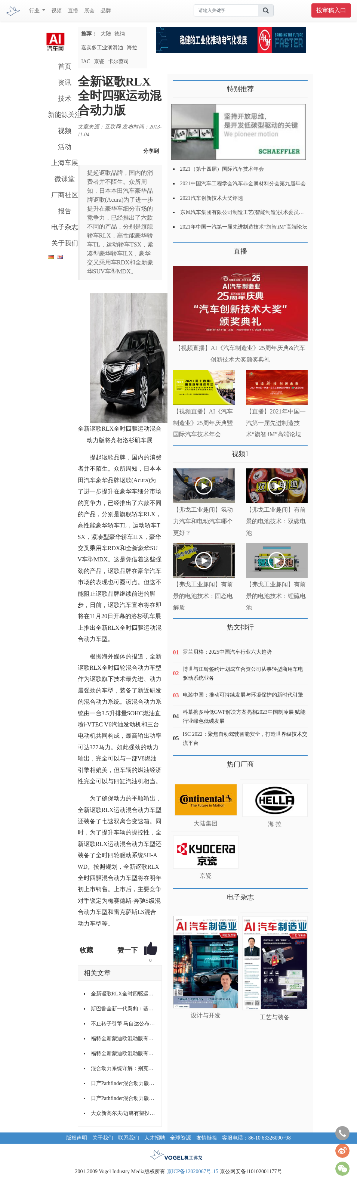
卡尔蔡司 (118, 61)
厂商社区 (64, 195)
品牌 (106, 10)
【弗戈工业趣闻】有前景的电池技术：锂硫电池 (276, 596)
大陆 (106, 34)
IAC (85, 61)
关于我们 (64, 243)
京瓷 (99, 61)
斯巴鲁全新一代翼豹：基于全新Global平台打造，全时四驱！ (123, 1008)
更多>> (180, 248)
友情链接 (206, 1138)
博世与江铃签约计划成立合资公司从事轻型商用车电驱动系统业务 (243, 673)
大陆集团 (206, 823)
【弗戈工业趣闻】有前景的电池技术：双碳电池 (276, 521)
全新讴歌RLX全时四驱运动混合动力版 (123, 994)
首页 (64, 66)
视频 (56, 10)
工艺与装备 (275, 1017)
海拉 (132, 47)
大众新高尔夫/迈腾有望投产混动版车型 (123, 1113)
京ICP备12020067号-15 (192, 1171)
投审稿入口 (331, 10)
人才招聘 (154, 1138)
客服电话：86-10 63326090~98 (256, 1138)
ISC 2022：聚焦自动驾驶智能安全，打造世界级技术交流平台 (245, 738)
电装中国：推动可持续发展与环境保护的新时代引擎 (243, 695)
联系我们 (128, 1138)
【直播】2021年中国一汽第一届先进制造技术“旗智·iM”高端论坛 (276, 423)
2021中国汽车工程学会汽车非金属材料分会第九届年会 (243, 183)
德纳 (119, 34)
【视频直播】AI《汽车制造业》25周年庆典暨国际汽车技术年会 (203, 423)
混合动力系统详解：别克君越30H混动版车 (123, 1068)
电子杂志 (64, 227)
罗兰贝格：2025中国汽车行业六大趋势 (227, 652)
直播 (73, 10)
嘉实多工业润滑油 (102, 47)
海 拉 (274, 824)
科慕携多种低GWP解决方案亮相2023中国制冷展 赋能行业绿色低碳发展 (244, 716)
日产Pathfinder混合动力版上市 (123, 1083)
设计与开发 (206, 1015)
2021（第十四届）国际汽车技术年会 (222, 169)
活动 (64, 147)
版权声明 (76, 1138)
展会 (89, 10)
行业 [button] (35, 10)
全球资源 (180, 1138)
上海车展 (64, 163)
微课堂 (65, 179)
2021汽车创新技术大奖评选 (211, 198)
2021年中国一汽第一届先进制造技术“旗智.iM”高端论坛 (243, 227)
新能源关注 (64, 114)
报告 (64, 211)
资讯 (64, 82)
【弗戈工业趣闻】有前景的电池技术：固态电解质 (203, 596)
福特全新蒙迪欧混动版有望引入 (123, 1038)
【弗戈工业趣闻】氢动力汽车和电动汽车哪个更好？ (203, 521)
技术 (64, 98)
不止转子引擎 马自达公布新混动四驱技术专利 (123, 1023)
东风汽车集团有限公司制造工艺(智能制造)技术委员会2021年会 (252, 212)
